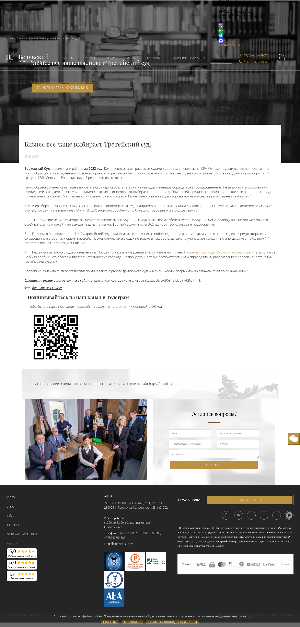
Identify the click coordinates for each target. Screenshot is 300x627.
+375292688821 (128, 533)
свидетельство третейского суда (221, 541)
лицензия (270, 532)
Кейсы (131, 58)
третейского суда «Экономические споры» (221, 252)
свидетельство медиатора (191, 545)
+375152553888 (149, 533)
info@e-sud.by (229, 45)
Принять (109, 622)
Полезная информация (188, 58)
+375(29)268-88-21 (254, 55)
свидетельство (234, 527)
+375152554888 (114, 538)
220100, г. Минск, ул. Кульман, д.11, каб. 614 (133, 503)
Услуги (90, 58)
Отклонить (132, 622)
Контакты (153, 58)
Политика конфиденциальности (172, 622)
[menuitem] (66, 58)
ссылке (120, 306)
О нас (111, 58)
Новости (223, 58)
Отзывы (68, 58)
